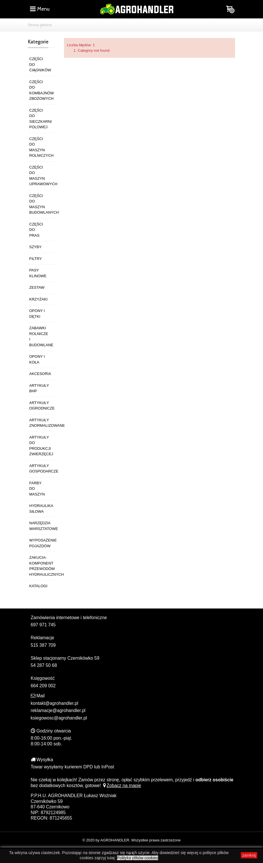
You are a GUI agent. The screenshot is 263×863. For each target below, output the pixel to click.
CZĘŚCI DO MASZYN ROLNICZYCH (41, 147)
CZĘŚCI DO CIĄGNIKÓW (40, 64)
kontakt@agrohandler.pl (54, 703)
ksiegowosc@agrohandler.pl (59, 717)
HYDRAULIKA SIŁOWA (41, 509)
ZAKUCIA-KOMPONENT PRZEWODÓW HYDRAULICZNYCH (42, 566)
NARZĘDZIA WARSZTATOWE (42, 526)
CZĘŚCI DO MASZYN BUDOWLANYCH (42, 204)
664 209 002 (43, 685)
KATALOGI (38, 586)
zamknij (249, 855)
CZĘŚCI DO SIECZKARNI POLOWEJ (40, 118)
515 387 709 (43, 645)
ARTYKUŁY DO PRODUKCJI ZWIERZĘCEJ (41, 445)
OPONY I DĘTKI (37, 314)
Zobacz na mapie (121, 785)
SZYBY (35, 247)
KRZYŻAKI (38, 299)
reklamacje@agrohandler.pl (58, 710)
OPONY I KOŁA (37, 359)
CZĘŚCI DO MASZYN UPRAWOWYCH (42, 175)
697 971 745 (43, 624)
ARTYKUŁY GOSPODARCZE (42, 469)
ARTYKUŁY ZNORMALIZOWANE (42, 423)
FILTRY (35, 259)
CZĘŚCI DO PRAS (36, 230)
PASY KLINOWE (38, 273)
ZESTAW (37, 287)
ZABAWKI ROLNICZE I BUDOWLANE (41, 336)
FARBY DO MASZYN (37, 488)
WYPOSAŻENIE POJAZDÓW (42, 543)
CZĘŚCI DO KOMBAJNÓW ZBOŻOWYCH (41, 90)
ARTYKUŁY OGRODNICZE (42, 406)
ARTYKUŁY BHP (39, 388)
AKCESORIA (40, 374)
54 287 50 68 (44, 665)
